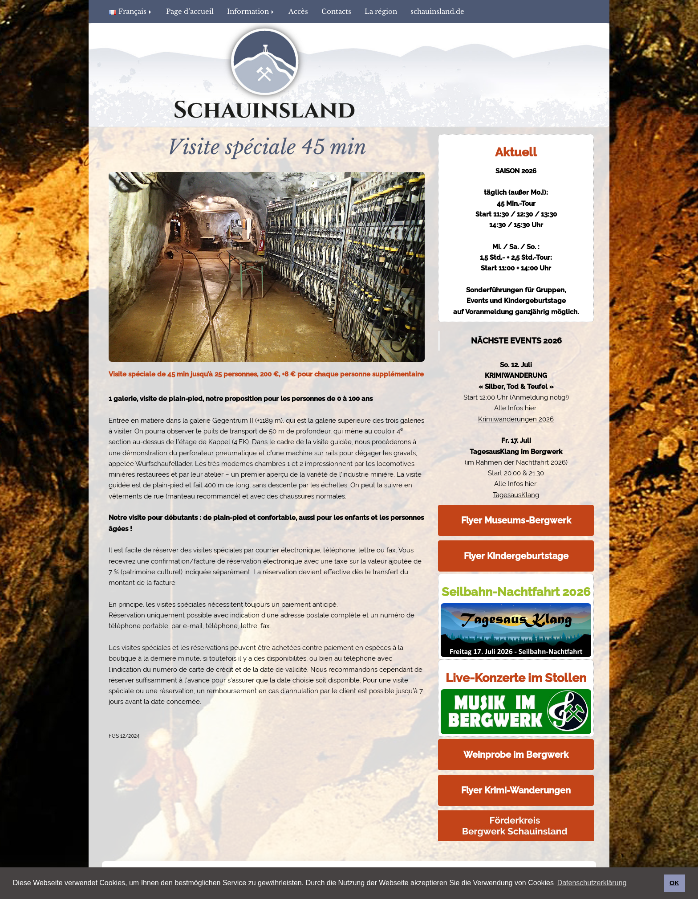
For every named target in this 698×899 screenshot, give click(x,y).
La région (381, 11)
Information (251, 11)
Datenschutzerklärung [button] (592, 883)
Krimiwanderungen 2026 (516, 419)
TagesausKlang (516, 495)
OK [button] (674, 883)
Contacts (336, 11)
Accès (298, 11)
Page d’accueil (190, 11)
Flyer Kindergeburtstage (516, 556)
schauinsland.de (437, 11)
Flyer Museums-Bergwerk (516, 520)
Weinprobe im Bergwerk (515, 754)
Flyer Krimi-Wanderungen (516, 790)
